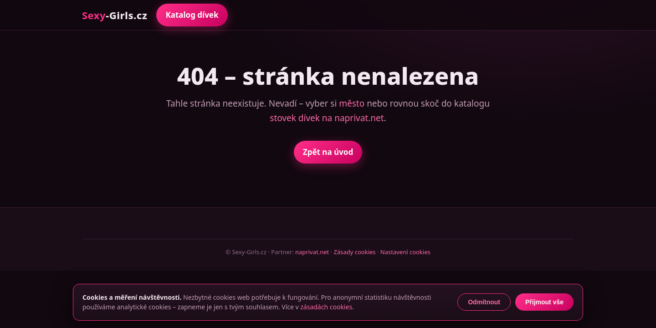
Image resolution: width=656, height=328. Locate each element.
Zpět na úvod (328, 152)
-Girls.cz (114, 15)
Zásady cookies (354, 252)
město (351, 103)
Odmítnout (484, 302)
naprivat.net (312, 252)
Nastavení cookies (405, 252)
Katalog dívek (191, 15)
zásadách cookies (326, 306)
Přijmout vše (544, 302)
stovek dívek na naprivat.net (327, 118)
